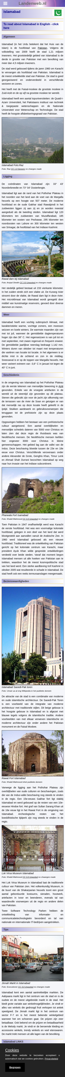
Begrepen (15, 1067)
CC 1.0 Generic (18, 169)
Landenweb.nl (32, 3)
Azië (61, 386)
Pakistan (42, 48)
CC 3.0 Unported (28, 282)
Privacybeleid (51, 1058)
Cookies (12, 1050)
